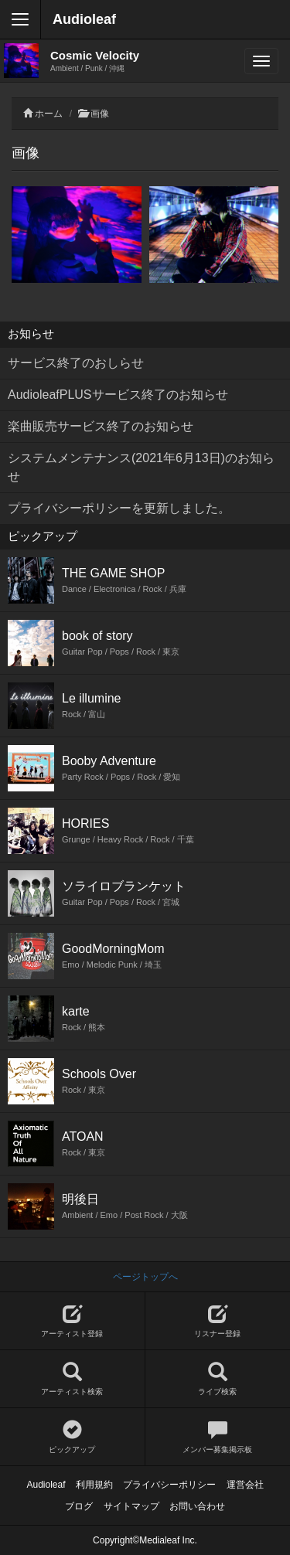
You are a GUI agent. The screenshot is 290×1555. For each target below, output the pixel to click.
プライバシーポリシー (169, 1484)
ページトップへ (145, 1276)
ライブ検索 (218, 1379)
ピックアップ (72, 1437)
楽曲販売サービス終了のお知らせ (100, 426)
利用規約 (94, 1484)
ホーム (49, 113)
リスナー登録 (218, 1321)
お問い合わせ (197, 1506)
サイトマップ (131, 1506)
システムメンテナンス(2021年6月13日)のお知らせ (141, 467)
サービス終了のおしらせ (76, 362)
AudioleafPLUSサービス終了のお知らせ (118, 394)
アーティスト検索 (72, 1379)
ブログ (79, 1506)
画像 (99, 113)
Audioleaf (84, 19)
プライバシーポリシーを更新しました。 (119, 508)
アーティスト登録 (72, 1321)
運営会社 (245, 1484)
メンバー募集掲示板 (218, 1437)
